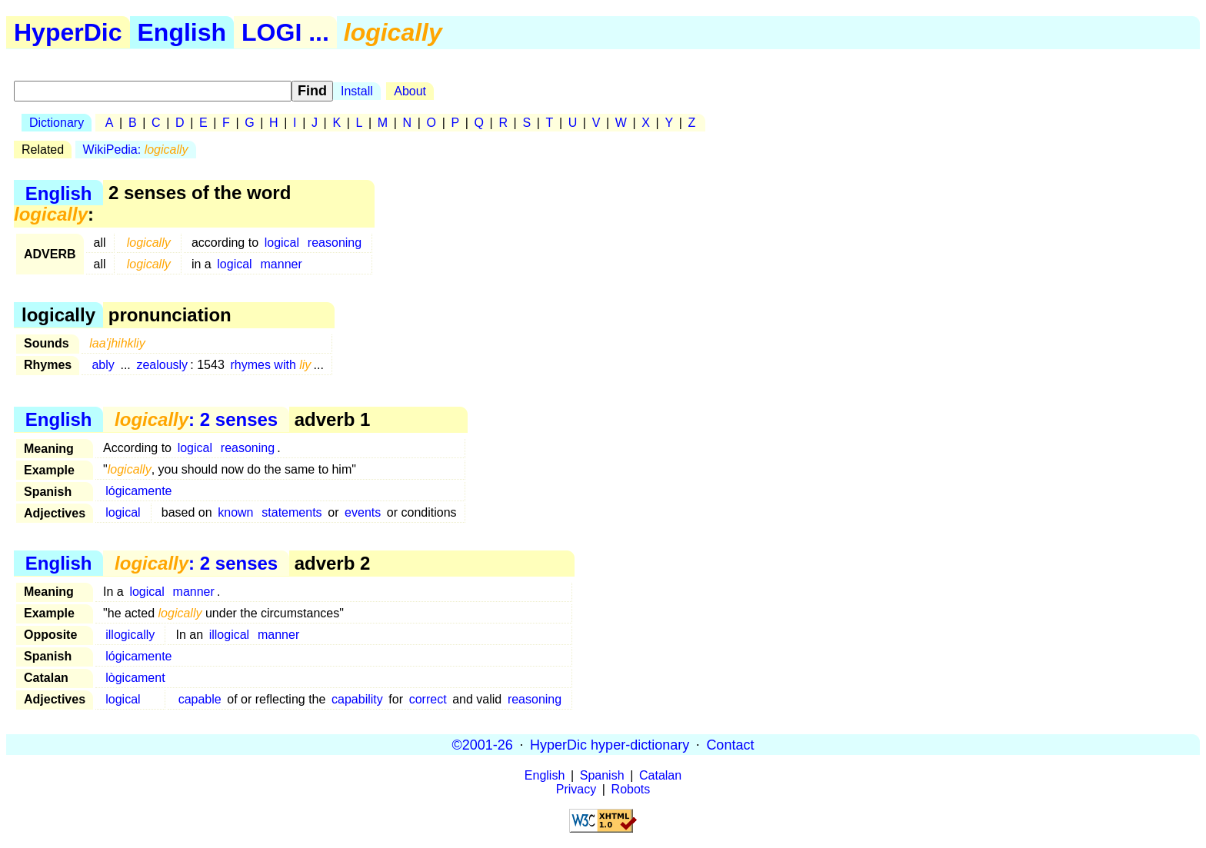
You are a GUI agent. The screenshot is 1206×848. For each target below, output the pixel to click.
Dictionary (56, 122)
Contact (730, 744)
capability (357, 699)
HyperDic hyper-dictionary (609, 744)
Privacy (576, 789)
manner (281, 264)
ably (103, 364)
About (410, 91)
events (363, 512)
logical (282, 242)
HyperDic (68, 32)
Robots (631, 789)
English (182, 32)
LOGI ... (285, 32)
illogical (229, 634)
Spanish (602, 775)
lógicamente (138, 490)
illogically (130, 634)
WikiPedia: (135, 149)
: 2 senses (196, 419)
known (235, 512)
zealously (162, 364)
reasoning (334, 242)
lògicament (135, 677)
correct (428, 699)
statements (291, 512)
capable (200, 699)
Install (357, 91)
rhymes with (270, 364)
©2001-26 (482, 744)
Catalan (660, 775)
